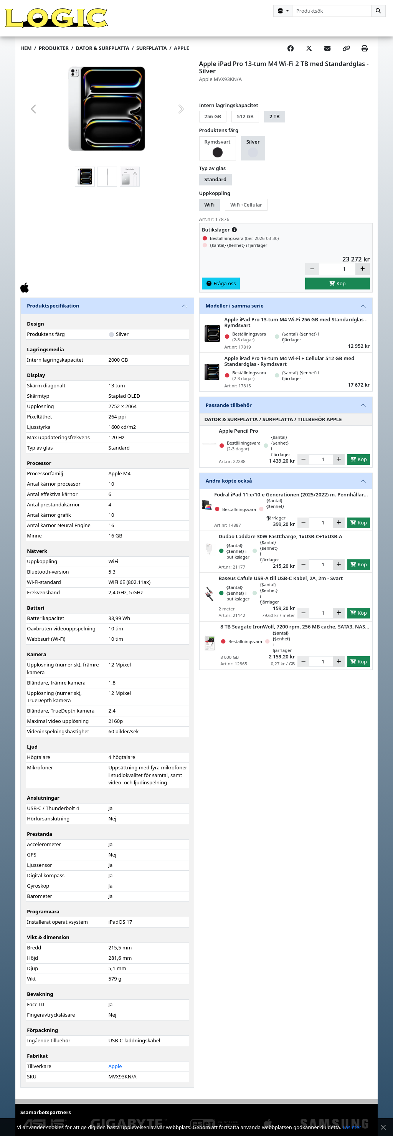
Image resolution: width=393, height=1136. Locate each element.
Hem (25, 54)
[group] (107, 115)
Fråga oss (221, 289)
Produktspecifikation (53, 311)
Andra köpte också (229, 486)
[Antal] (337, 275)
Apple (181, 54)
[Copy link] (346, 54)
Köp (337, 289)
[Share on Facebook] (290, 54)
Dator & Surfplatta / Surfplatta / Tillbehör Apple (273, 425)
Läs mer (352, 1127)
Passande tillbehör (229, 411)
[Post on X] (309, 54)
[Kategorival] (282, 11)
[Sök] (378, 11)
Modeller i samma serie (235, 311)
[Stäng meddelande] (383, 1127)
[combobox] (332, 11)
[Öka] (362, 275)
